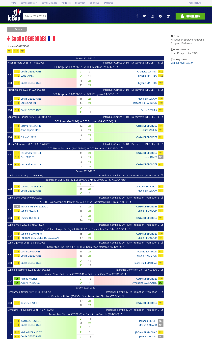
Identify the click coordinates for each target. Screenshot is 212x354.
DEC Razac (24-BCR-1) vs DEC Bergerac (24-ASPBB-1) (85, 121)
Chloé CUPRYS (28, 137)
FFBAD (13, 3)
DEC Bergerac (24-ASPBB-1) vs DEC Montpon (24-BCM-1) (85, 66)
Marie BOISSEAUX (147, 98)
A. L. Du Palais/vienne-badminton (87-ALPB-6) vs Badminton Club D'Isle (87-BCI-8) (85, 201)
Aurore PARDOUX (30, 282)
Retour (18, 29)
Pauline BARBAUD (147, 251)
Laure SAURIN (28, 102)
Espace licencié (49, 3)
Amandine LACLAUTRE (144, 282)
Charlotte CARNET (147, 71)
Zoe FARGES (27, 157)
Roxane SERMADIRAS (145, 263)
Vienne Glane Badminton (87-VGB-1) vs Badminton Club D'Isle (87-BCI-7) (85, 274)
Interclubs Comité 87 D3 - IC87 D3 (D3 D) (139, 269)
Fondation (80, 3)
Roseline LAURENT (31, 303)
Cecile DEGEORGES (31, 71)
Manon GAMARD (148, 325)
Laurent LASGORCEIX (32, 186)
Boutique (94, 3)
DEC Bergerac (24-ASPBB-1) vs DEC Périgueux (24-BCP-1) (85, 94)
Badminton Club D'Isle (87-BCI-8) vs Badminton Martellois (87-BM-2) (85, 246)
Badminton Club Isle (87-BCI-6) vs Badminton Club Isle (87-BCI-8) (85, 314)
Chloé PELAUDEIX (147, 210)
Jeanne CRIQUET (148, 320)
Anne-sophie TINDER (32, 130)
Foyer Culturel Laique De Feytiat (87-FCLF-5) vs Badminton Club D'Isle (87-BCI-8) (85, 229)
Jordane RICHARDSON (145, 102)
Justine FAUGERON (147, 255)
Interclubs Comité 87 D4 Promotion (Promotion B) (134, 291)
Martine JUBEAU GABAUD (34, 206)
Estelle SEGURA (148, 110)
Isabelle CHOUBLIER (31, 320)
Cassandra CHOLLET (32, 153)
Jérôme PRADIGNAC (146, 332)
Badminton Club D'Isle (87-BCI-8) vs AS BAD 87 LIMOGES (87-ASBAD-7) (85, 179)
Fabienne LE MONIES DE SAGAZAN (40, 237)
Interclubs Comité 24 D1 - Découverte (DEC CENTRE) (133, 62)
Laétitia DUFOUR (30, 218)
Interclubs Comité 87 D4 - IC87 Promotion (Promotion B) (131, 175)
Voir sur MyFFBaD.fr (182, 62)
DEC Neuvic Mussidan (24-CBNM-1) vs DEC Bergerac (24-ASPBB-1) (85, 148)
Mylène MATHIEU (147, 75)
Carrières (108, 3)
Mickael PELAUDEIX (31, 332)
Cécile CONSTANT (30, 251)
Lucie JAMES (27, 75)
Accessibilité (195, 3)
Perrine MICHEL (29, 278)
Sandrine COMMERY (31, 233)
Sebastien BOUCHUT (145, 186)
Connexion (190, 16)
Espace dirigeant (29, 3)
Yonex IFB (66, 3)
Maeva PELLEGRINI (31, 125)
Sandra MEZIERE (29, 210)
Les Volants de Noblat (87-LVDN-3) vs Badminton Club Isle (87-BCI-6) (85, 296)
